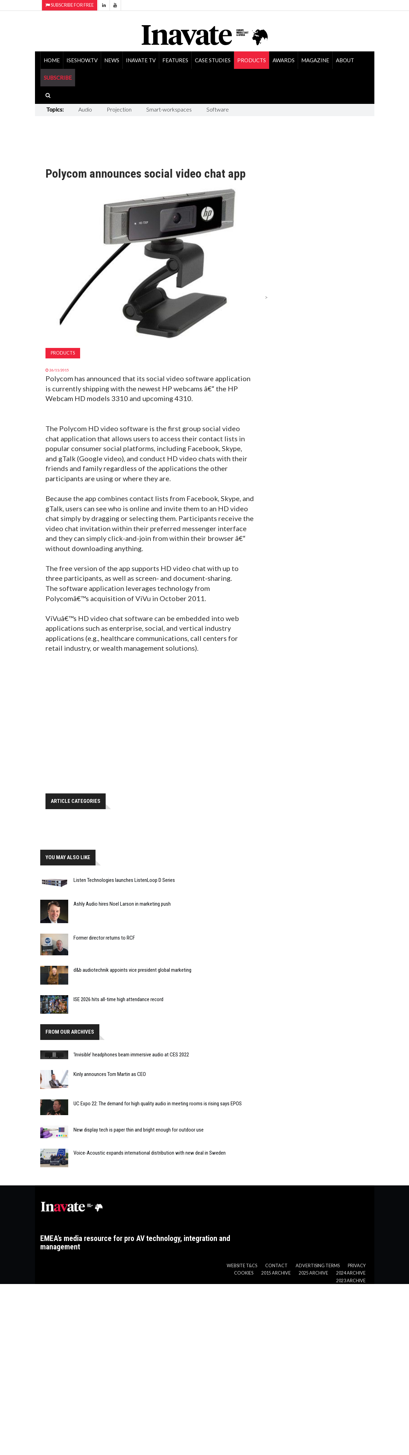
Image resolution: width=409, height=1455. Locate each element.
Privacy (357, 1265)
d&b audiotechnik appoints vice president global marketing (132, 970)
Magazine (315, 60)
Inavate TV (141, 60)
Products (251, 60)
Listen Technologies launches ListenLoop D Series (124, 880)
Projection (119, 109)
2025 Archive (313, 1273)
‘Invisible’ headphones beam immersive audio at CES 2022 (131, 1054)
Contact (276, 1265)
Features (175, 60)
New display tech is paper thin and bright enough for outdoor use (138, 1130)
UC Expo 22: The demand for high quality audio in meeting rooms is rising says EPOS (157, 1103)
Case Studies (213, 60)
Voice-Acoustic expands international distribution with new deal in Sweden (149, 1153)
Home (52, 60)
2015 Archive (276, 1273)
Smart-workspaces (169, 109)
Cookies (243, 1273)
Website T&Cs (242, 1265)
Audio (85, 109)
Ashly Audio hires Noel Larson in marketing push (122, 904)
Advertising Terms (318, 1265)
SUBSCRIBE (58, 77)
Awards (284, 60)
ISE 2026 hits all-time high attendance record (118, 999)
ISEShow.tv (82, 60)
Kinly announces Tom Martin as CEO (109, 1074)
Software (217, 109)
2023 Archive (351, 1280)
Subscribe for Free (69, 5)
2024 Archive (351, 1273)
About (345, 60)
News (111, 60)
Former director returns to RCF (104, 938)
